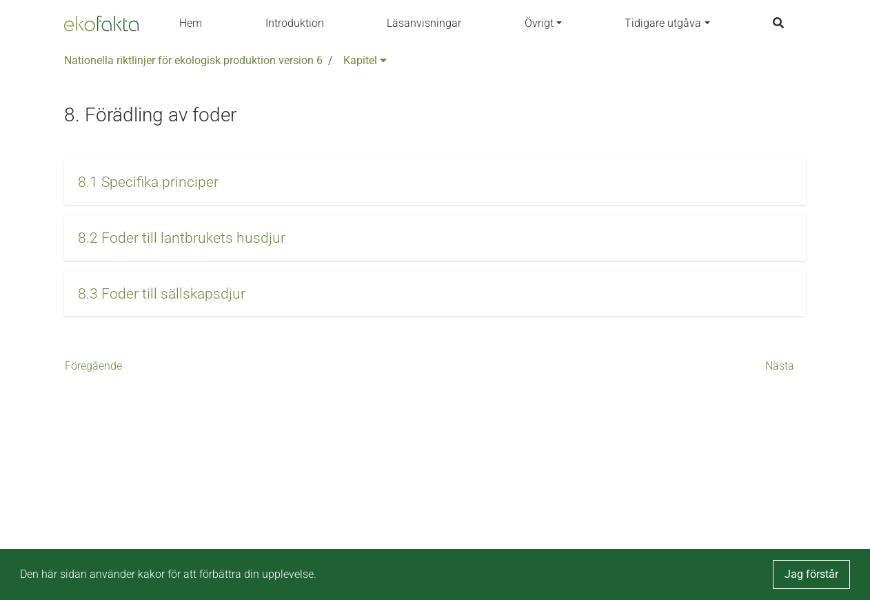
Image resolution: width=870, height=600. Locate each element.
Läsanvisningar (424, 23)
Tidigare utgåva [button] (663, 23)
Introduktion (294, 23)
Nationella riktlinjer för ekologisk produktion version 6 (193, 60)
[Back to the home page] (101, 23)
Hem (190, 23)
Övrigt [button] (539, 23)
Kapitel (365, 60)
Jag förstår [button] (811, 574)
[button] (435, 182)
